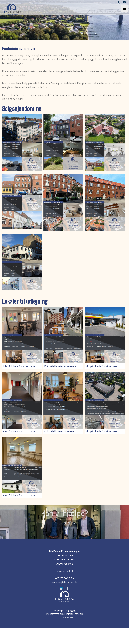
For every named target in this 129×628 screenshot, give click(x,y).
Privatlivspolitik (64, 571)
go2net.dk (69, 617)
